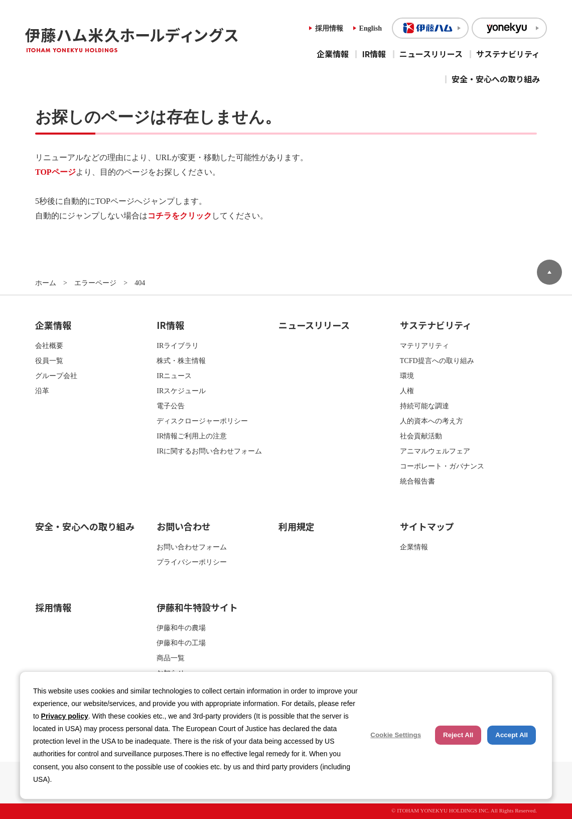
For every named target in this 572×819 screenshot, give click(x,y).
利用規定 (296, 526)
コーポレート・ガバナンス (442, 466)
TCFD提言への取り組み (437, 361)
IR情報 (374, 54)
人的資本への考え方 (431, 421)
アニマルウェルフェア (435, 451)
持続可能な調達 (424, 406)
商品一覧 (171, 658)
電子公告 (171, 406)
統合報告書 (417, 481)
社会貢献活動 (421, 436)
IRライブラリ (178, 345)
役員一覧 (49, 361)
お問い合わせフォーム (192, 547)
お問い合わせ (184, 526)
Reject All (458, 735)
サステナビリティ (508, 54)
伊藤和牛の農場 (181, 628)
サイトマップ (427, 526)
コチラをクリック (180, 215)
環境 (407, 376)
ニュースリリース (431, 54)
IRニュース (174, 376)
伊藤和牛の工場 (181, 643)
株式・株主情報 (181, 361)
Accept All (511, 735)
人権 (407, 391)
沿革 (42, 391)
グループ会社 (56, 376)
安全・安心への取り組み (496, 79)
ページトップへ (549, 272)
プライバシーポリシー (192, 562)
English (370, 28)
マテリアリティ (424, 345)
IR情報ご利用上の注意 (192, 436)
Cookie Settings (395, 735)
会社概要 (49, 345)
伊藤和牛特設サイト (197, 607)
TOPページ (55, 172)
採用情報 (329, 28)
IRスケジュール (181, 391)
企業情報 (333, 54)
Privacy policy (64, 716)
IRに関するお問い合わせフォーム (209, 451)
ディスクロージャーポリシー (202, 421)
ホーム (45, 283)
